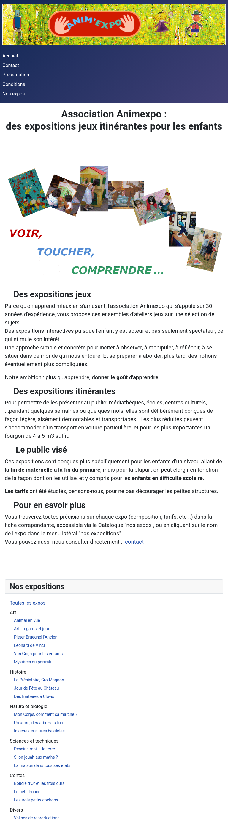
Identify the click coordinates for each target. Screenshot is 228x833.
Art (13, 612)
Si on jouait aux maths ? (36, 757)
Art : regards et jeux (32, 628)
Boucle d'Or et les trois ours (39, 783)
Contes (17, 775)
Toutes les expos (27, 603)
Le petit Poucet (28, 791)
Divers (16, 810)
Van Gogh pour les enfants (38, 653)
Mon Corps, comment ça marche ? (45, 714)
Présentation (15, 75)
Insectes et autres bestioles (39, 731)
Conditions (13, 84)
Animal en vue (27, 620)
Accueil (10, 56)
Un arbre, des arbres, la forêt (40, 722)
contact (134, 542)
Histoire (18, 672)
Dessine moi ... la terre (34, 748)
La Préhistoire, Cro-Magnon (39, 679)
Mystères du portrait (32, 662)
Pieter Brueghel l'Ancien (35, 637)
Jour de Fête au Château (36, 688)
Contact (10, 65)
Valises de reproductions (37, 817)
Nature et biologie (28, 706)
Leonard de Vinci (29, 645)
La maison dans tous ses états (42, 765)
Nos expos (13, 94)
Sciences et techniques (34, 741)
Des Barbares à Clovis (34, 696)
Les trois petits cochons (36, 800)
